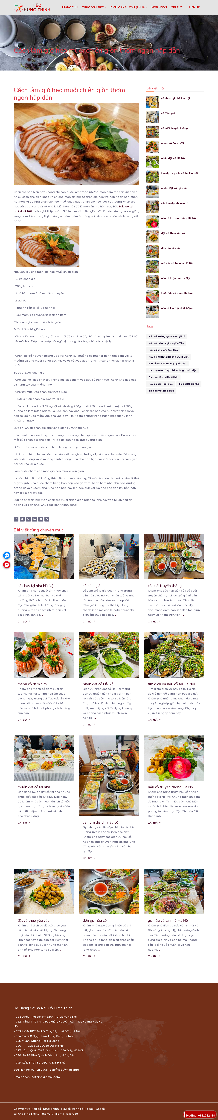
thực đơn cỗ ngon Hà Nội (177, 293)
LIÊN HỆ (194, 7)
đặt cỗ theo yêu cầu (174, 233)
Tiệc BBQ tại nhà (189, 384)
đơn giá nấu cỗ (170, 248)
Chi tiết (24, 621)
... (42, 614)
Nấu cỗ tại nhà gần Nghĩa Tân (166, 343)
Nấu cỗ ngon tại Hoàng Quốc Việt (169, 356)
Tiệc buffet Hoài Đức (161, 390)
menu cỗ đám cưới (173, 143)
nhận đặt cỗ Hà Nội (173, 158)
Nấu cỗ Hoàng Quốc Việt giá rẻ (167, 336)
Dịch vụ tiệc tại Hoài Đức (163, 377)
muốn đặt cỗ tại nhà (174, 188)
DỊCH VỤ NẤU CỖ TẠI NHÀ (128, 7)
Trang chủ (70, 7)
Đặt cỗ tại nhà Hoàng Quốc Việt (167, 363)
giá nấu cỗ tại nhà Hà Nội (177, 263)
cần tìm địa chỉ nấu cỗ (175, 203)
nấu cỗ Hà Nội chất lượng (177, 308)
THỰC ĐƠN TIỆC (94, 7)
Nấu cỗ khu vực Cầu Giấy (163, 350)
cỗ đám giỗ (168, 113)
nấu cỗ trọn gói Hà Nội (176, 278)
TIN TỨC (178, 7)
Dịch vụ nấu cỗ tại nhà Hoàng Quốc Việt (172, 370)
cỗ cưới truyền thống (174, 128)
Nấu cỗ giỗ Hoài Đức (161, 384)
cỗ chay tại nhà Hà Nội (175, 98)
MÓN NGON (159, 7)
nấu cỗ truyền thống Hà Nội (179, 218)
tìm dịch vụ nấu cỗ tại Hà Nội (180, 173)
